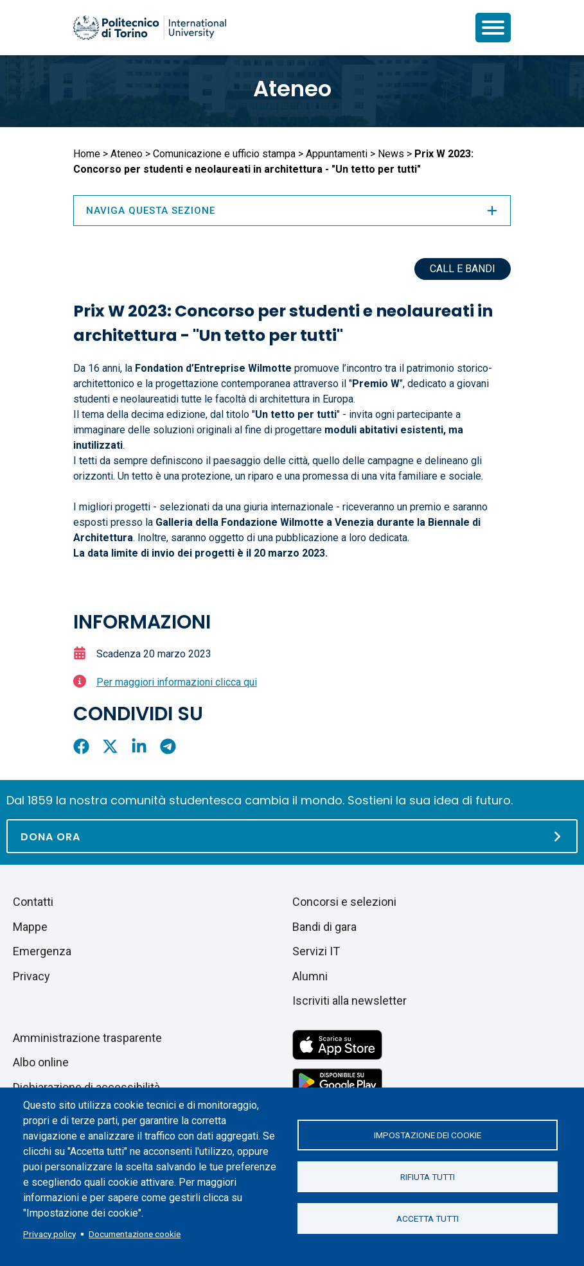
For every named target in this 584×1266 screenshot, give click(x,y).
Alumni (310, 976)
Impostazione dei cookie (427, 1135)
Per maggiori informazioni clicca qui (176, 682)
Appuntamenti (336, 154)
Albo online (41, 1062)
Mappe (30, 926)
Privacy (31, 976)
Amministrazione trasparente (87, 1038)
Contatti (33, 901)
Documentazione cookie (135, 1234)
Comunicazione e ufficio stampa (224, 154)
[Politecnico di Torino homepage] (149, 27)
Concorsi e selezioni (344, 901)
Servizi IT (316, 951)
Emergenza (42, 951)
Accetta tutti (427, 1218)
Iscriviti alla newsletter (349, 1000)
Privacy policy (49, 1234)
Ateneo (292, 88)
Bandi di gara (324, 926)
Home (86, 154)
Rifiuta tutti (427, 1177)
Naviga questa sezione (292, 210)
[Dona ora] (292, 836)
